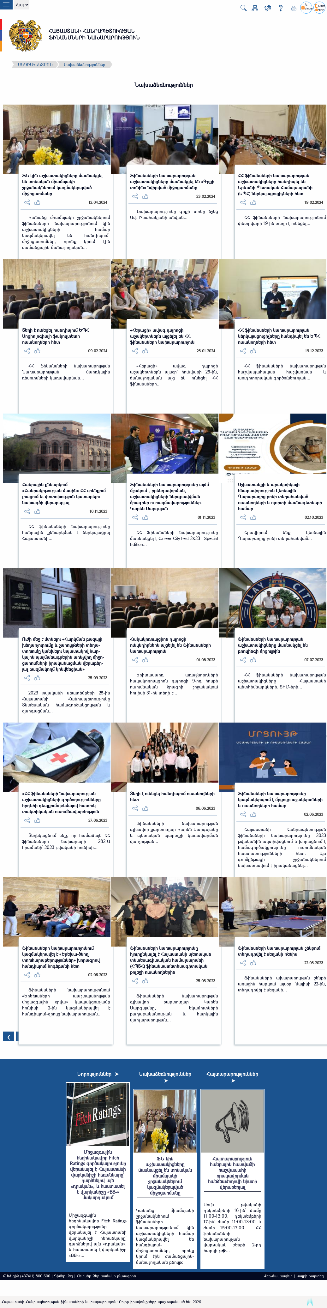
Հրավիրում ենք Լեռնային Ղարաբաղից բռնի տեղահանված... (282, 535)
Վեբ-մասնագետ (278, 1275)
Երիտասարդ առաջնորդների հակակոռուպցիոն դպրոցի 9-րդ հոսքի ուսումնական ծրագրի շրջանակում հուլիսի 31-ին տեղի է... (174, 684)
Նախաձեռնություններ (84, 64)
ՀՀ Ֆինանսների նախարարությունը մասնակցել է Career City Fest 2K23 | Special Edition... (174, 538)
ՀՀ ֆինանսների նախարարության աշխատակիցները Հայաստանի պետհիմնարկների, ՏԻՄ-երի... (282, 681)
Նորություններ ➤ (98, 1073)
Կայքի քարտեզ (310, 1275)
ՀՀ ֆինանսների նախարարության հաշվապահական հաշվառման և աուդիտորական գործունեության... (282, 372)
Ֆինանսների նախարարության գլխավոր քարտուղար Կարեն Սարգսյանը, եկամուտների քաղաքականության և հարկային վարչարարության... (174, 1008)
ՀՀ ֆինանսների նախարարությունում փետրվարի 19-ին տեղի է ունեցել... (282, 220)
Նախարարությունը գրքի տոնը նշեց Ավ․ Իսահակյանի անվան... (174, 214)
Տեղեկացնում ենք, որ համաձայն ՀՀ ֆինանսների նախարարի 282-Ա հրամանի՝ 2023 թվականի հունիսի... (66, 841)
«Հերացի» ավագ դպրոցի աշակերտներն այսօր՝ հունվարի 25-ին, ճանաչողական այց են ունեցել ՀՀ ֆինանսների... (174, 375)
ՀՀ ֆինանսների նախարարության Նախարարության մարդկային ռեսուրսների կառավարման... (66, 372)
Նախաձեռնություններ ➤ (165, 1077)
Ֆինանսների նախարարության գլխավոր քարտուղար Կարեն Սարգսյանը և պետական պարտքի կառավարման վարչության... (174, 832)
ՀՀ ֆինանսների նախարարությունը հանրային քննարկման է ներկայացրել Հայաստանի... (66, 532)
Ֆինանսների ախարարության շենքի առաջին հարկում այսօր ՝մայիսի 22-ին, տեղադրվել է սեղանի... (282, 984)
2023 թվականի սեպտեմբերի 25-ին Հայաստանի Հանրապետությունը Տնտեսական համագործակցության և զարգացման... (66, 702)
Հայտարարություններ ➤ (232, 1077)
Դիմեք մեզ (63, 1275)
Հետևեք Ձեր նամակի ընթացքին (106, 1275)
